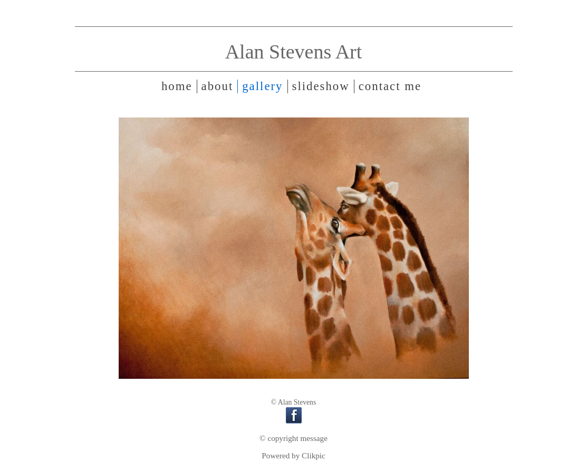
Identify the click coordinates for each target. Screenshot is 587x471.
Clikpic (313, 455)
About (217, 86)
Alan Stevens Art (293, 52)
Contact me (390, 86)
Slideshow (321, 86)
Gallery (262, 86)
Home (177, 86)
